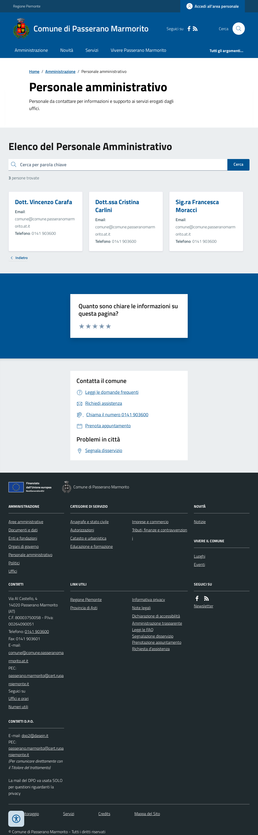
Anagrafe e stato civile (89, 522)
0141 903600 (37, 631)
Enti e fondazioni (22, 538)
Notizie (200, 522)
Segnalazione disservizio (152, 636)
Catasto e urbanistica (88, 538)
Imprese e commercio (150, 522)
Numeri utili (18, 707)
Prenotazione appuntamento (156, 642)
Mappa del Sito (147, 814)
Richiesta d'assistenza (151, 649)
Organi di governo (23, 546)
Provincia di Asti (83, 608)
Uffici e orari (18, 698)
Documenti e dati (23, 530)
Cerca (238, 164)
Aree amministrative (25, 522)
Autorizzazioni (82, 530)
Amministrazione (31, 50)
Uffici (12, 571)
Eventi (199, 564)
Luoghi (199, 556)
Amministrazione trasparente (157, 623)
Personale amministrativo (30, 555)
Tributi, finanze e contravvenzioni (159, 534)
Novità (66, 50)
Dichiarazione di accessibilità (156, 616)
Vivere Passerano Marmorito (138, 50)
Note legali (141, 608)
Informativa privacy (148, 599)
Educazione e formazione (91, 546)
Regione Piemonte (26, 6)
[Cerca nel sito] (236, 28)
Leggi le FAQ (142, 630)
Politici (14, 563)
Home (34, 71)
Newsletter (203, 606)
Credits (104, 814)
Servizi (91, 50)
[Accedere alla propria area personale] (212, 6)
